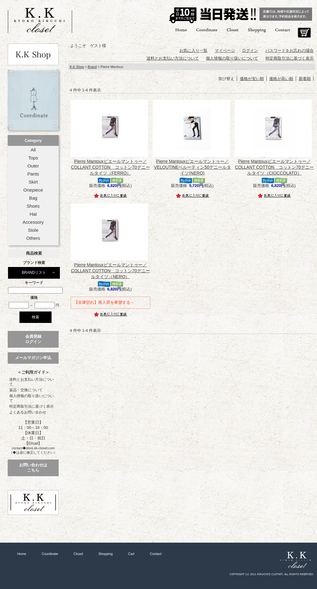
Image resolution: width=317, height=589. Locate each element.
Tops (33, 157)
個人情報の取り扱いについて (31, 398)
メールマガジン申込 (33, 357)
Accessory (33, 222)
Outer (33, 165)
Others (33, 238)
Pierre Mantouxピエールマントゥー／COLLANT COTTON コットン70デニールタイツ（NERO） (110, 270)
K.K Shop (77, 67)
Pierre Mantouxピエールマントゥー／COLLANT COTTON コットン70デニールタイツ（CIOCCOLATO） (274, 167)
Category (33, 140)
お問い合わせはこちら (33, 467)
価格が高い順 (281, 78)
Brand (92, 67)
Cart (304, 33)
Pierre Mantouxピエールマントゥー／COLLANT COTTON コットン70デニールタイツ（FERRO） (110, 167)
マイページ (225, 50)
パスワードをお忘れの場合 (289, 50)
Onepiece (33, 190)
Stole (33, 230)
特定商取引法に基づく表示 (31, 406)
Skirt (33, 182)
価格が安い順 (252, 78)
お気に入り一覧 (193, 50)
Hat (33, 214)
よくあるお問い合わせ (27, 412)
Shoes (33, 206)
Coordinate (207, 29)
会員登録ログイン (33, 339)
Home (181, 29)
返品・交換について (26, 390)
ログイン (250, 50)
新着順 (305, 78)
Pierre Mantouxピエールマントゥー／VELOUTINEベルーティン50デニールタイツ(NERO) (192, 167)
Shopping (257, 29)
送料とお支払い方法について (31, 382)
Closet (232, 29)
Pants (33, 174)
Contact (282, 29)
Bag (33, 198)
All (33, 149)
